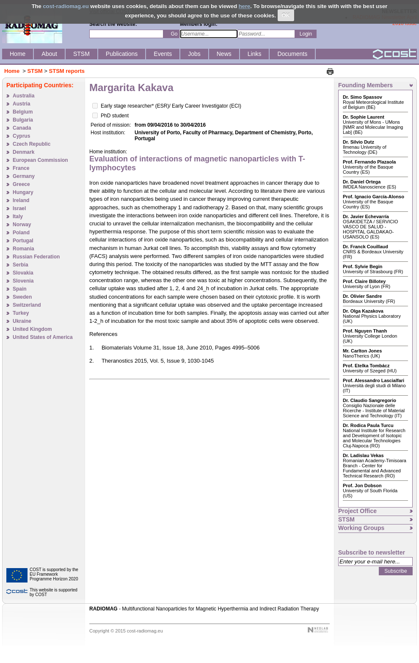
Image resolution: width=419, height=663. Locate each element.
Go (174, 34)
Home (11, 71)
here (244, 6)
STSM (35, 71)
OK (286, 15)
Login (306, 34)
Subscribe (395, 571)
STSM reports (67, 71)
